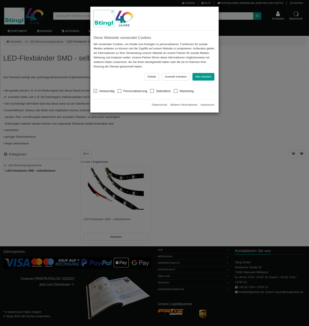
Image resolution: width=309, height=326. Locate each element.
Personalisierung (132, 91)
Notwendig (104, 91)
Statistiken (160, 91)
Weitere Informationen (184, 104)
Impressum (207, 104)
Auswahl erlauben (176, 76)
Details (152, 76)
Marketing (184, 91)
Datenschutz (159, 104)
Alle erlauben (203, 76)
